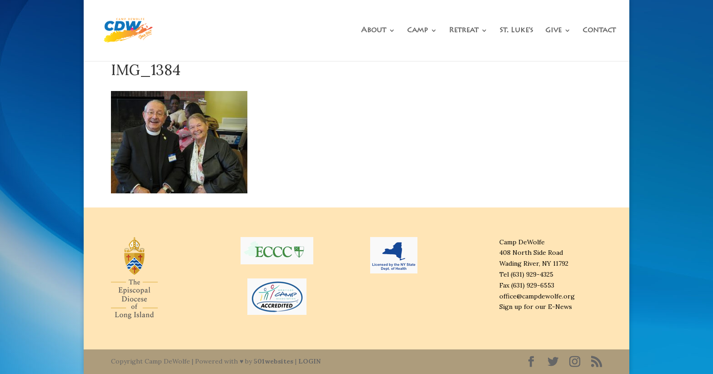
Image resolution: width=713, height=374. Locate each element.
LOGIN (309, 361)
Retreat (463, 30)
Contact (599, 30)
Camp (417, 30)
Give (553, 30)
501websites (273, 361)
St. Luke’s (516, 30)
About (373, 30)
